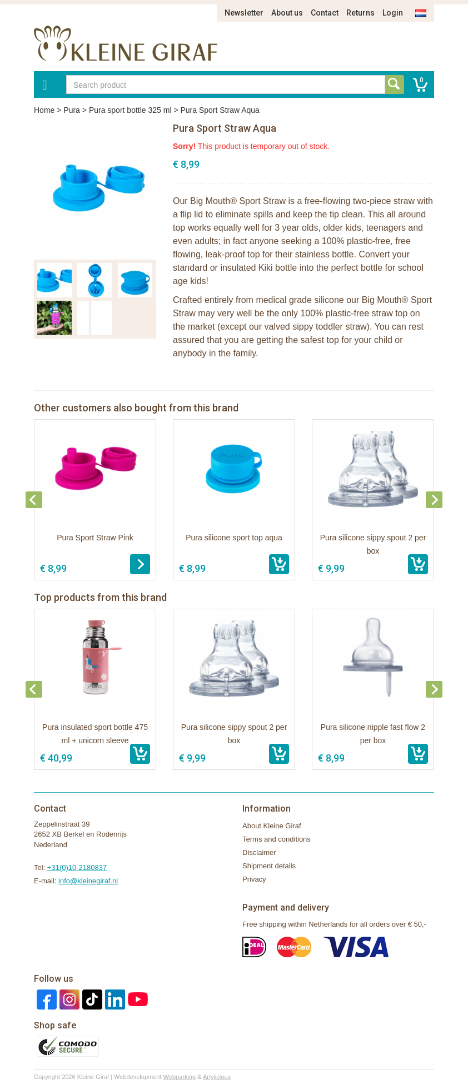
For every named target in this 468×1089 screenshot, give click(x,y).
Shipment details (269, 866)
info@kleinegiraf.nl (88, 881)
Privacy (254, 879)
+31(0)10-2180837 (77, 867)
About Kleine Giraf (271, 826)
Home (44, 110)
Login (392, 12)
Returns (360, 12)
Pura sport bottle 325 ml (130, 110)
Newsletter (244, 12)
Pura (71, 110)
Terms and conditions (276, 839)
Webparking (179, 1076)
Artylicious (217, 1076)
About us (287, 12)
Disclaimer (259, 852)
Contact (324, 12)
